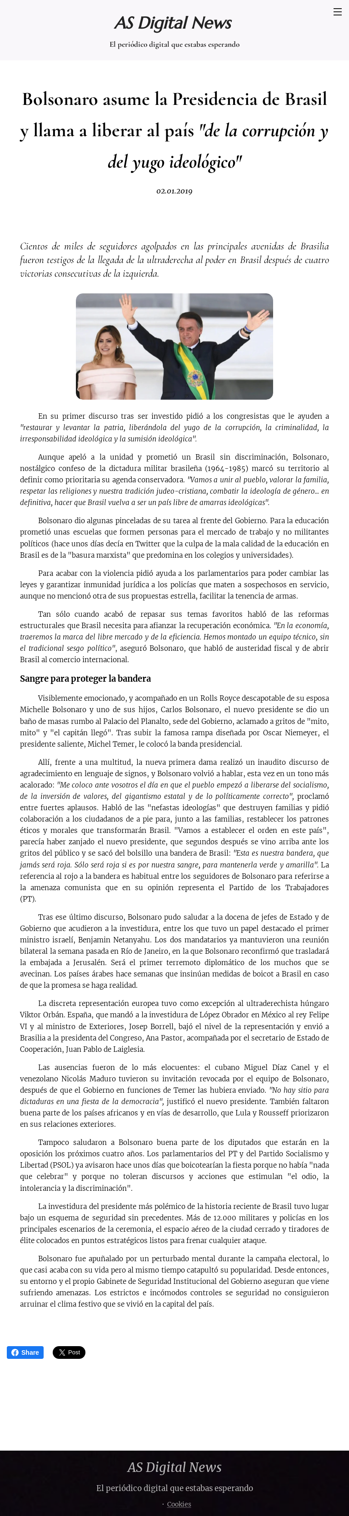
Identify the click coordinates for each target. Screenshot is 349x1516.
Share (25, 1352)
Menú (338, 11)
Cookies (179, 1504)
